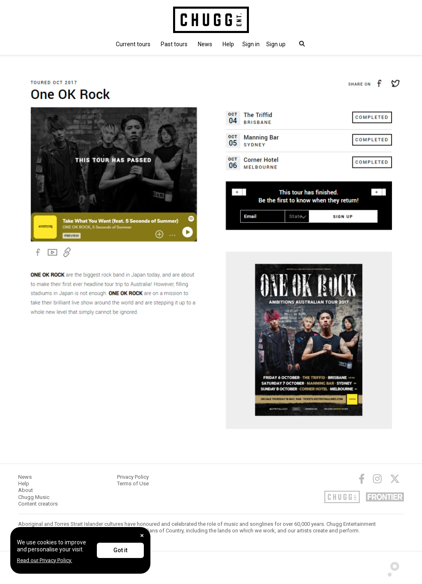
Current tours (133, 44)
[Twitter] (395, 479)
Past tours (174, 44)
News (205, 44)
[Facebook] (362, 479)
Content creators (38, 504)
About (25, 490)
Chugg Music (33, 497)
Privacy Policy (133, 477)
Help (228, 44)
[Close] (142, 535)
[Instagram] (377, 479)
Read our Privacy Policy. (44, 560)
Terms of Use (133, 483)
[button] (251, 44)
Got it (120, 550)
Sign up (276, 44)
